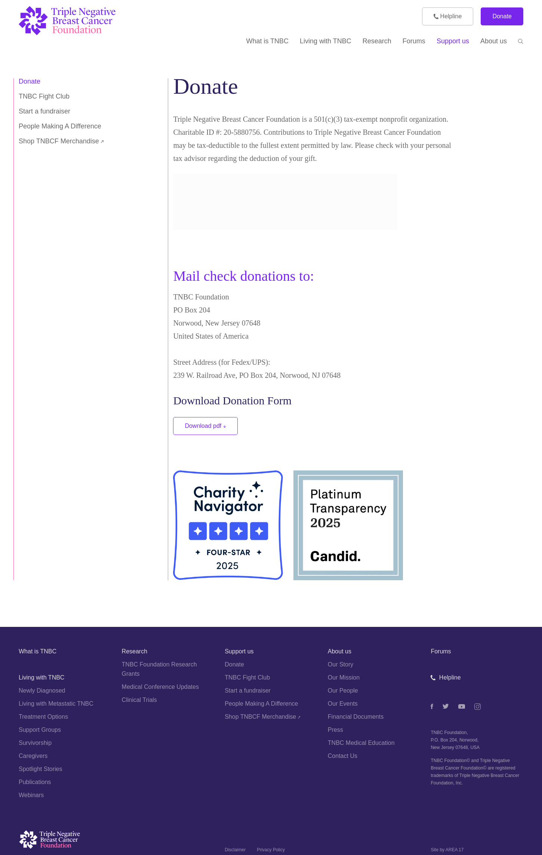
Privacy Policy (271, 849)
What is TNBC (37, 651)
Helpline (448, 16)
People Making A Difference (60, 126)
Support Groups (40, 730)
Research (134, 651)
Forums (441, 651)
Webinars (31, 795)
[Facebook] (432, 706)
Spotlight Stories (40, 769)
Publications (35, 782)
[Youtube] (461, 706)
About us (339, 651)
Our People (343, 690)
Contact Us (342, 756)
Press (335, 730)
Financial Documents (356, 716)
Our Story (340, 664)
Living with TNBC (41, 677)
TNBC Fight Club (44, 96)
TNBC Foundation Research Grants (159, 669)
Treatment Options (43, 716)
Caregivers (33, 756)
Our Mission (344, 677)
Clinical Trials (139, 700)
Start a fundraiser (44, 111)
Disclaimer (235, 849)
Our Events (343, 703)
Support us (239, 651)
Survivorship (35, 743)
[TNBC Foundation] (82, 20)
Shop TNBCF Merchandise (61, 141)
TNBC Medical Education (361, 743)
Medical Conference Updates (160, 687)
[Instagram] (477, 706)
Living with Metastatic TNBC (56, 703)
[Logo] (116, 841)
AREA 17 (455, 849)
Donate (502, 16)
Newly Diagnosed (42, 690)
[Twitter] (446, 706)
